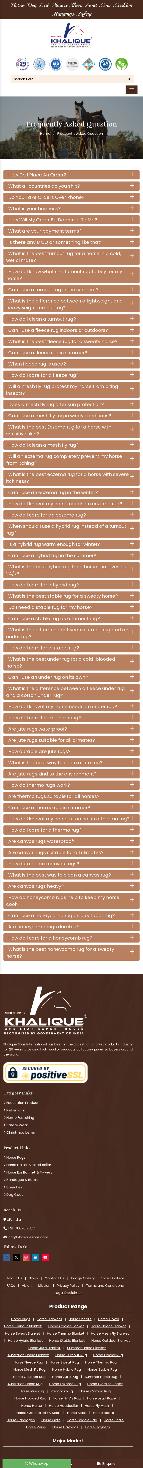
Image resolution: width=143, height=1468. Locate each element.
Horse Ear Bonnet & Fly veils (27, 1171)
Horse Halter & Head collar (27, 1164)
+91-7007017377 (21, 1227)
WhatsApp (36, 1463)
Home (45, 132)
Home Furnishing (18, 1116)
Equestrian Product (21, 1102)
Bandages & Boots (20, 1179)
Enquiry (106, 1463)
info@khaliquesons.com (27, 1236)
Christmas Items (19, 1131)
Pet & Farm (14, 1109)
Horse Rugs (14, 1156)
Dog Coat (13, 1193)
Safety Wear (15, 1124)
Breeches (12, 1186)
